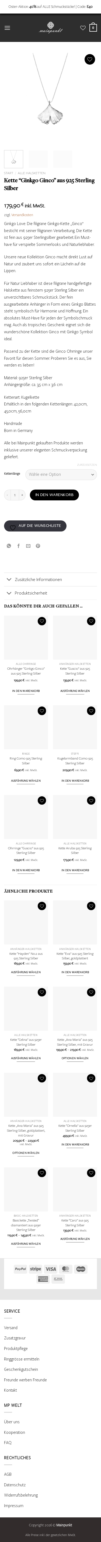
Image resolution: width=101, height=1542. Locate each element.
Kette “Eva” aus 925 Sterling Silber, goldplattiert (75, 956)
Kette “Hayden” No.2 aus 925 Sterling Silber (26, 956)
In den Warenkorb (54, 495)
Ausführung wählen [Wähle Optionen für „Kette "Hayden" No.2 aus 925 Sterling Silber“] (26, 972)
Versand (11, 1327)
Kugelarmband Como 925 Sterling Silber (75, 760)
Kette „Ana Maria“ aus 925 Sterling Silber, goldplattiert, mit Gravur (26, 1130)
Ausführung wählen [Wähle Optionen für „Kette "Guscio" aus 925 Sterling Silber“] (75, 691)
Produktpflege (16, 1348)
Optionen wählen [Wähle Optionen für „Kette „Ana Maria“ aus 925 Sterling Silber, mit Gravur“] (75, 1058)
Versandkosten (22, 215)
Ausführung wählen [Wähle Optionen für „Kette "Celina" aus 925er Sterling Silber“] (26, 1058)
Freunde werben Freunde (25, 1380)
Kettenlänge (12, 474)
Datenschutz (15, 1484)
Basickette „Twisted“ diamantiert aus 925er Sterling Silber (26, 1225)
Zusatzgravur (15, 1338)
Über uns (12, 1421)
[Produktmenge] (15, 495)
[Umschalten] (9, 580)
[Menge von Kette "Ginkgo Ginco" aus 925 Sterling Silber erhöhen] (22, 495)
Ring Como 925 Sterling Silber (26, 760)
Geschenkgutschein (21, 1369)
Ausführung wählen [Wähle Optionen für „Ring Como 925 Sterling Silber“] (26, 780)
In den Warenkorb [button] (26, 691)
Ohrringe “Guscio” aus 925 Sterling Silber (26, 850)
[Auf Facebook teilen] (18, 545)
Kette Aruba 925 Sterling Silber (75, 850)
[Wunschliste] (83, 28)
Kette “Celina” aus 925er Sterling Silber (26, 1042)
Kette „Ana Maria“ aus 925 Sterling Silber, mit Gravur (75, 1042)
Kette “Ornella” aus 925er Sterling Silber (75, 1128)
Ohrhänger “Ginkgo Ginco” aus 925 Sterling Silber (26, 671)
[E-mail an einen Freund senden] (28, 545)
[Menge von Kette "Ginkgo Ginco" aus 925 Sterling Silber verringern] (7, 495)
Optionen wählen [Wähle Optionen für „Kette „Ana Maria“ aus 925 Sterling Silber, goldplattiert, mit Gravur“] (25, 1153)
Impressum (13, 1505)
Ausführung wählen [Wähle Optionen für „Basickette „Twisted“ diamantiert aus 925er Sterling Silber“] (26, 1244)
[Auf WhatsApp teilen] (9, 545)
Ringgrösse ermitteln (21, 1359)
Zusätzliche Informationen (33, 580)
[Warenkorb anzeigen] (93, 28)
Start (8, 173)
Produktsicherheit (25, 593)
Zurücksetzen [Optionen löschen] (87, 465)
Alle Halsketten (32, 173)
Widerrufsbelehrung (21, 1495)
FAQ (8, 1442)
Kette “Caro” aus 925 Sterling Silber (75, 1222)
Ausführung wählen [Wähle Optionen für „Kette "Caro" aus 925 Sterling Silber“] (75, 1239)
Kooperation (14, 1432)
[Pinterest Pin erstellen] (38, 545)
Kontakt (10, 1390)
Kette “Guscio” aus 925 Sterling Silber (75, 671)
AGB (8, 1474)
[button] (7, 27)
